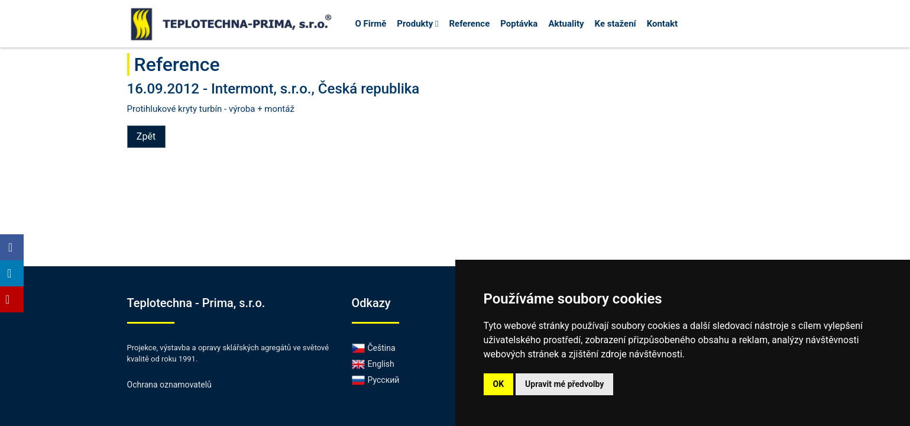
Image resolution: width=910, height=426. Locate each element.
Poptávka (518, 23)
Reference (469, 23)
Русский (376, 380)
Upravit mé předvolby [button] (564, 384)
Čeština (374, 348)
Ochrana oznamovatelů (169, 384)
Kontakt (662, 23)
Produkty (417, 23)
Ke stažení (615, 23)
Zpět (146, 136)
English (373, 364)
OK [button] (498, 384)
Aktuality (566, 23)
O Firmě (371, 23)
